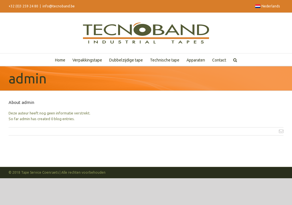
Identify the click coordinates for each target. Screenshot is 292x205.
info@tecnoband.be (58, 6)
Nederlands (267, 6)
